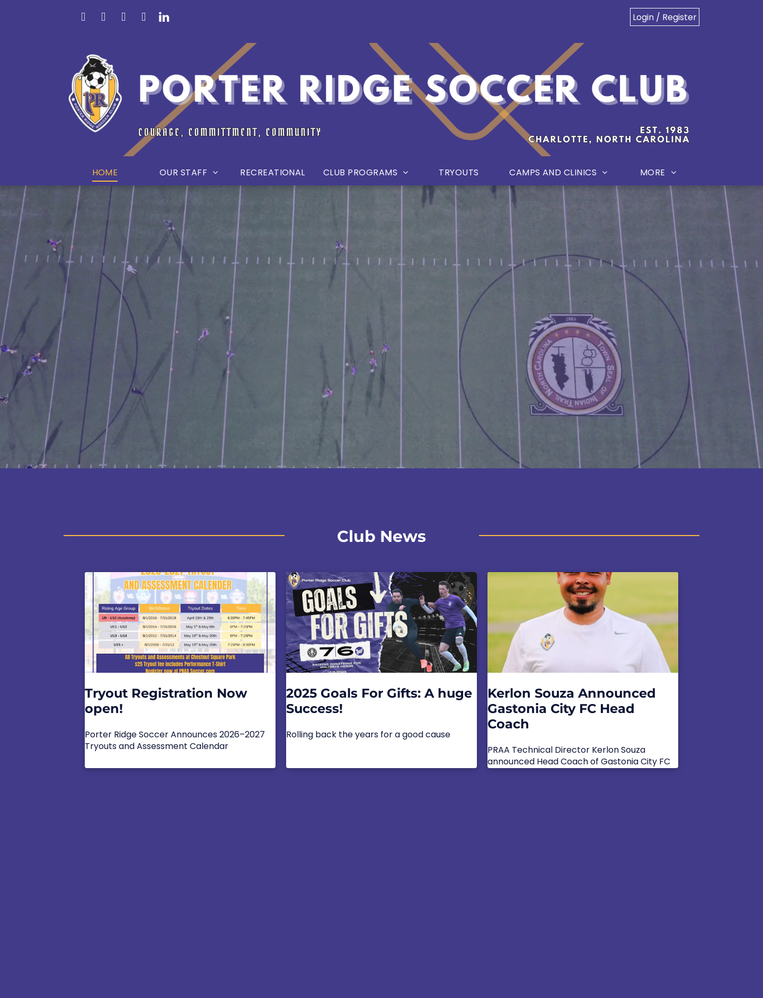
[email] (83, 18)
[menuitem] (105, 173)
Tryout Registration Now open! (166, 700)
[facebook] (103, 18)
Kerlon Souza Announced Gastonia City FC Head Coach (571, 708)
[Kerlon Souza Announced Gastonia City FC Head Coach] (582, 622)
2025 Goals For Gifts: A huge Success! (379, 700)
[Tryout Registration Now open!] (180, 622)
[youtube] (144, 18)
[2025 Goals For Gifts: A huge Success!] (381, 622)
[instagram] (123, 18)
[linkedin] (164, 18)
